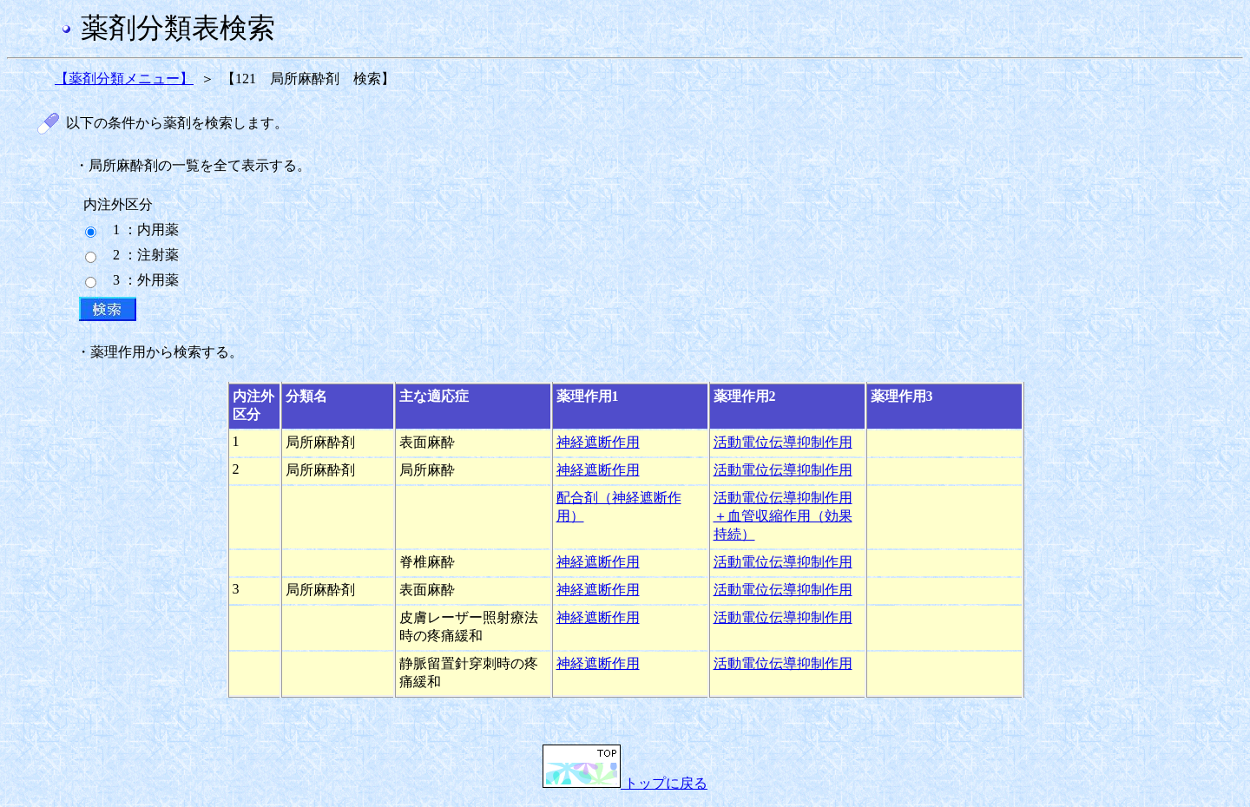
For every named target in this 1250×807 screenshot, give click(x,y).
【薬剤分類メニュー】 (124, 78)
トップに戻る (625, 783)
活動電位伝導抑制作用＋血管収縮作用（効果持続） (783, 515)
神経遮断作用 (598, 442)
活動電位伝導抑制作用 (783, 442)
